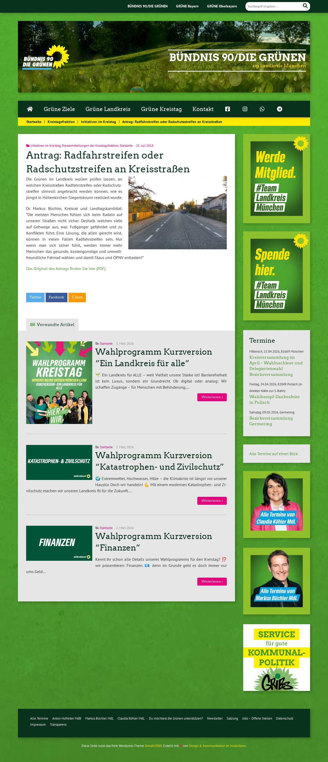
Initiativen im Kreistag (98, 121)
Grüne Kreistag (161, 109)
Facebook (56, 297)
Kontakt (203, 109)
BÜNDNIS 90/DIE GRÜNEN (148, 6)
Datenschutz (284, 718)
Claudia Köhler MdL (131, 718)
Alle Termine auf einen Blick (273, 453)
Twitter (35, 297)
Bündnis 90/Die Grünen (237, 57)
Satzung (232, 718)
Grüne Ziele (59, 109)
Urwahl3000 (153, 746)
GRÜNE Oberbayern (222, 6)
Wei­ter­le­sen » (212, 397)
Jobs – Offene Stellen (257, 718)
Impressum (38, 724)
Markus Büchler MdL (99, 718)
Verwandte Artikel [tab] (55, 324)
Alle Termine (39, 718)
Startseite (33, 121)
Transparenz (58, 724)
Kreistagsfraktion (61, 121)
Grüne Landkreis (108, 109)
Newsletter (215, 718)
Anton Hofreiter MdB (66, 718)
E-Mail (77, 297)
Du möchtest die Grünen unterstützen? (176, 718)
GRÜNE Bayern (187, 6)
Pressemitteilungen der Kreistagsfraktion (90, 145)
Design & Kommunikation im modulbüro (217, 746)
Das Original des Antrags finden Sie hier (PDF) (65, 268)
